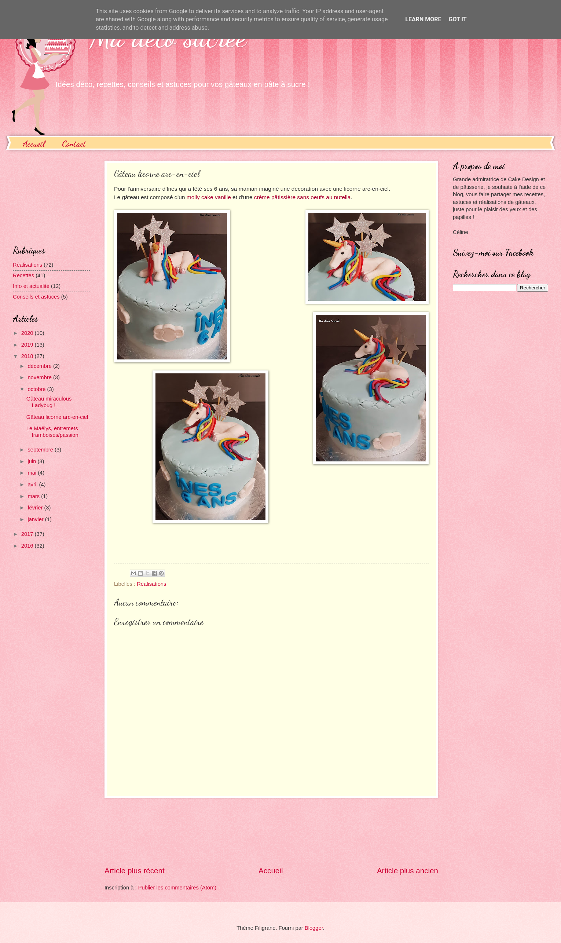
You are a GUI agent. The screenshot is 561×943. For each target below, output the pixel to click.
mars (34, 496)
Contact (74, 144)
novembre (40, 377)
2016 (28, 546)
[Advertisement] (271, 832)
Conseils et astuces (36, 297)
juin (32, 461)
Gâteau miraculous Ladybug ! (49, 402)
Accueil (34, 144)
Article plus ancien (407, 870)
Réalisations (151, 584)
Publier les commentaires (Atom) (177, 888)
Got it (457, 19)
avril (33, 484)
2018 (28, 356)
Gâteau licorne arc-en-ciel (57, 417)
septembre (41, 450)
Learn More (423, 19)
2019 (28, 345)
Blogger (314, 928)
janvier (36, 519)
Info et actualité (31, 286)
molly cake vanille (209, 197)
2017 (28, 534)
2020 (28, 333)
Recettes (23, 275)
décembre (40, 366)
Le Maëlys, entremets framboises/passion (52, 431)
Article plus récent (134, 870)
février (35, 508)
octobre (37, 389)
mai (32, 473)
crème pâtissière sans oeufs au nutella (302, 197)
